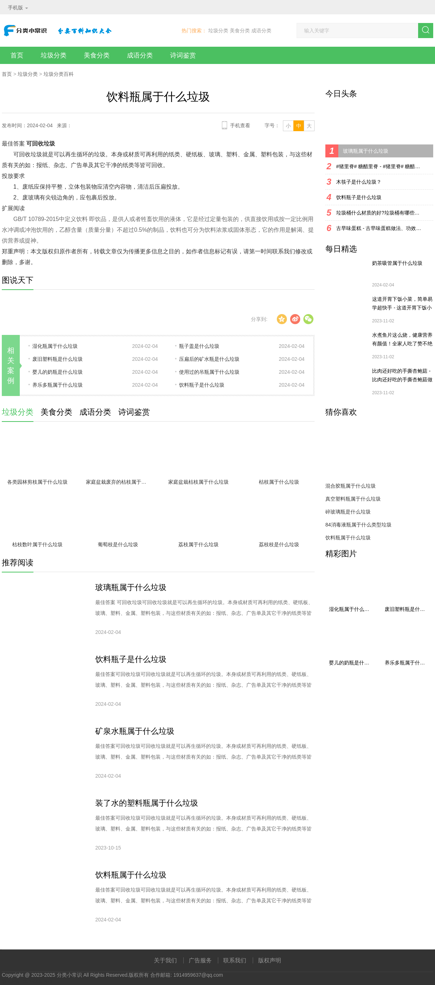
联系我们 (234, 960)
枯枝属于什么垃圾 (279, 482)
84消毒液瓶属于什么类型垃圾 (358, 525)
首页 (16, 55)
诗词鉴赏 (183, 55)
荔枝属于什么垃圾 (198, 544)
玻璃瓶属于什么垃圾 (130, 587)
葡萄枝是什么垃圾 (118, 544)
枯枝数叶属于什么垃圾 (37, 544)
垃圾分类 (218, 30)
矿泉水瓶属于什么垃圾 (134, 731)
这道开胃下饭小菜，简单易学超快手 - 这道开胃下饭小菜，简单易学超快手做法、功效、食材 (402, 304)
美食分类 (240, 30)
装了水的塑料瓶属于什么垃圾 (146, 802)
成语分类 (261, 30)
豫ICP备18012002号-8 (27, 981)
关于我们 (165, 960)
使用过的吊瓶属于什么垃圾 (209, 372)
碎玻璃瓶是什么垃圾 (348, 512)
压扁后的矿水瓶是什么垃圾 (209, 359)
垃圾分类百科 (59, 74)
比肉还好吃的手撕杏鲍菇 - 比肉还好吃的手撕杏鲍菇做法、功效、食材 (402, 376)
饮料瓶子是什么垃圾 (201, 385)
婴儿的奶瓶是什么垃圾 (57, 372)
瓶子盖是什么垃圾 (199, 346)
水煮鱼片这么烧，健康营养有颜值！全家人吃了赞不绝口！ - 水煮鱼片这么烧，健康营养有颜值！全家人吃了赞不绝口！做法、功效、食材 (402, 340)
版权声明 (269, 960)
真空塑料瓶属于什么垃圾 (353, 499)
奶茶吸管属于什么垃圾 (397, 263)
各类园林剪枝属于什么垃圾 (37, 482)
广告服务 (200, 960)
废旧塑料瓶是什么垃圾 (57, 359)
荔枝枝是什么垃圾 (279, 544)
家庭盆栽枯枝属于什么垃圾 (198, 482)
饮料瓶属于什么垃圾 (130, 874)
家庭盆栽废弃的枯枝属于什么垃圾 (120, 482)
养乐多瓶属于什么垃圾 (57, 385)
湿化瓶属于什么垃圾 (55, 346)
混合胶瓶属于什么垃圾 (350, 486)
